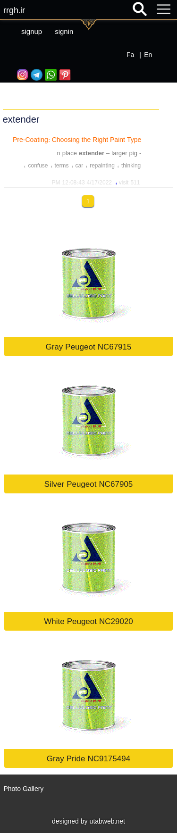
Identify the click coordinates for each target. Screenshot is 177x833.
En (148, 54)
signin (64, 31)
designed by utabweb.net (88, 821)
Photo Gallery (23, 788)
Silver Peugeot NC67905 (88, 484)
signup (31, 31)
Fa (130, 54)
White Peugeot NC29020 (88, 621)
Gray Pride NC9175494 (88, 758)
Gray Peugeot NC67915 (88, 346)
